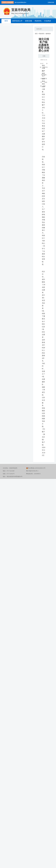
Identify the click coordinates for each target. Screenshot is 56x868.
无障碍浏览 (51, 2)
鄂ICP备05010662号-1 (32, 471)
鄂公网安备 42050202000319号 (35, 468)
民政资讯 (38, 21)
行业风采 (47, 21)
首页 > (37, 33)
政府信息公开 (17, 21)
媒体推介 (48, 33)
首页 (6, 21)
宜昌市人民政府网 (7, 2)
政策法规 (28, 21)
